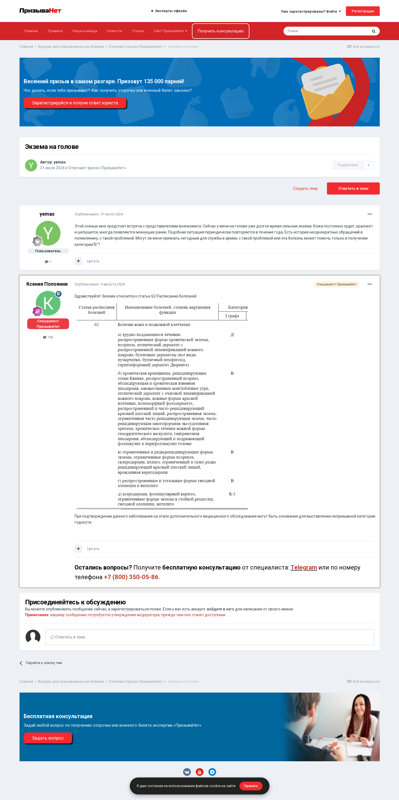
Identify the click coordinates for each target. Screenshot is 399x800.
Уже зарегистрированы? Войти (311, 11)
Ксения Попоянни (47, 284)
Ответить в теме (353, 188)
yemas (60, 162)
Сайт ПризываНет (170, 31)
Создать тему (305, 188)
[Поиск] (311, 31)
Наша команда (85, 31)
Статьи (138, 31)
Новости (114, 31)
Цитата (93, 261)
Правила (55, 31)
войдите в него (220, 609)
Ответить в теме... (69, 637)
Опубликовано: (99, 214)
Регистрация (363, 11)
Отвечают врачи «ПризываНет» (97, 168)
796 (48, 337)
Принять (251, 786)
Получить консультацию (220, 31)
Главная (31, 31)
